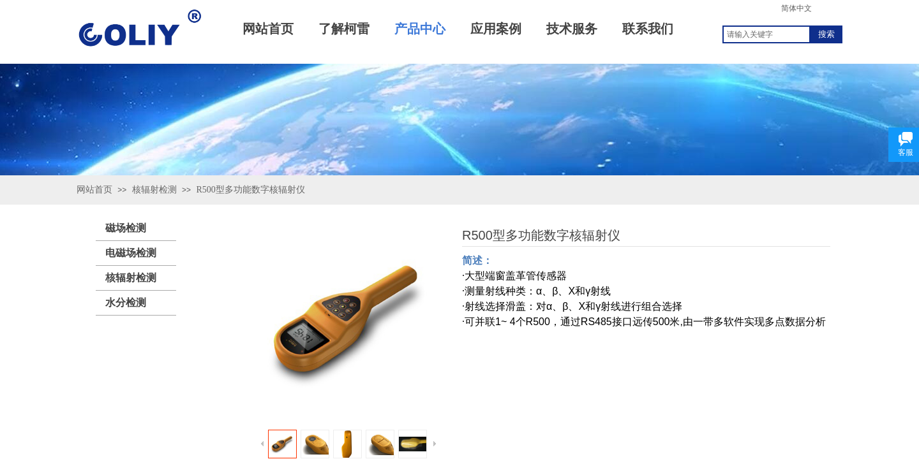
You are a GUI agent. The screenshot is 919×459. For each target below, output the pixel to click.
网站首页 (94, 189)
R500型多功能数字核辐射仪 (250, 189)
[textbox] (766, 34)
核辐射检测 (154, 189)
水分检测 (125, 302)
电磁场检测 (130, 252)
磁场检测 (125, 227)
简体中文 (796, 8)
